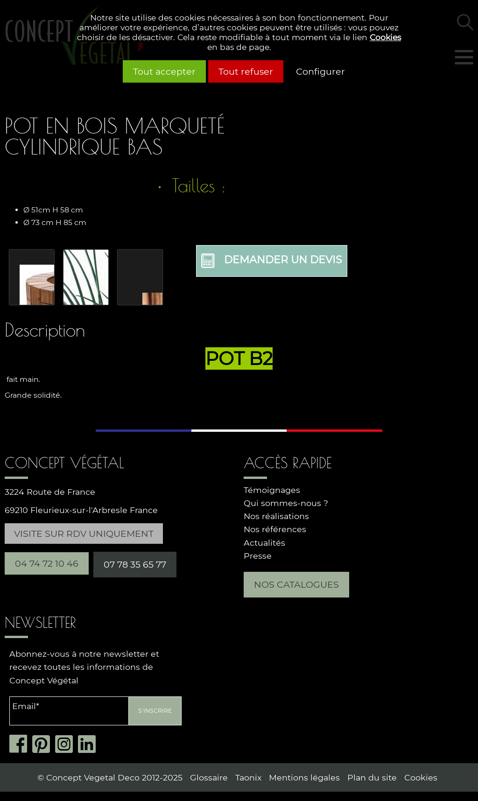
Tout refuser (245, 71)
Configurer (320, 71)
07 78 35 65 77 (135, 564)
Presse (258, 556)
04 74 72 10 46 (46, 563)
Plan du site (372, 777)
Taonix (248, 777)
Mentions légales (304, 777)
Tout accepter (164, 71)
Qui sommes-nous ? (286, 503)
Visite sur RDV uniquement (84, 533)
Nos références (275, 529)
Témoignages (272, 490)
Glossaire (209, 777)
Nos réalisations (276, 516)
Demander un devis (271, 260)
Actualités (264, 543)
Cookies (385, 37)
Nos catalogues (296, 584)
